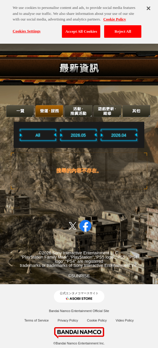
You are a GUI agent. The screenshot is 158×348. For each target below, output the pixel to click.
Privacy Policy (68, 320)
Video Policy (125, 320)
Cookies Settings (26, 28)
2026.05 (78, 135)
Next (145, 135)
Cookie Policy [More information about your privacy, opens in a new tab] (114, 17)
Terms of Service (36, 320)
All (37, 135)
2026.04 (118, 135)
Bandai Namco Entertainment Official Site (79, 311)
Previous (12, 135)
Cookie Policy (97, 320)
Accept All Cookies (81, 29)
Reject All (123, 29)
